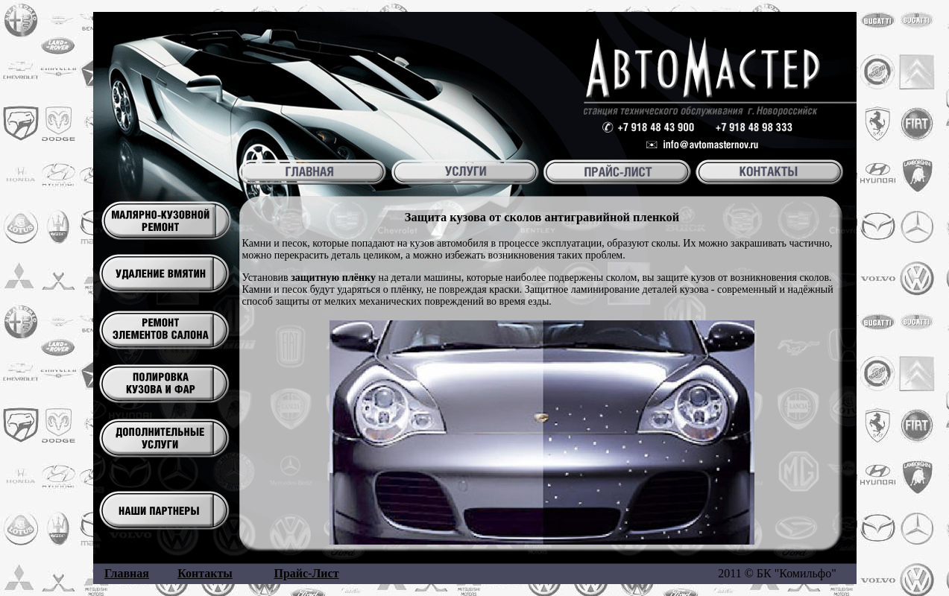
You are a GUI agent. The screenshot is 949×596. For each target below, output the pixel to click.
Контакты (205, 573)
